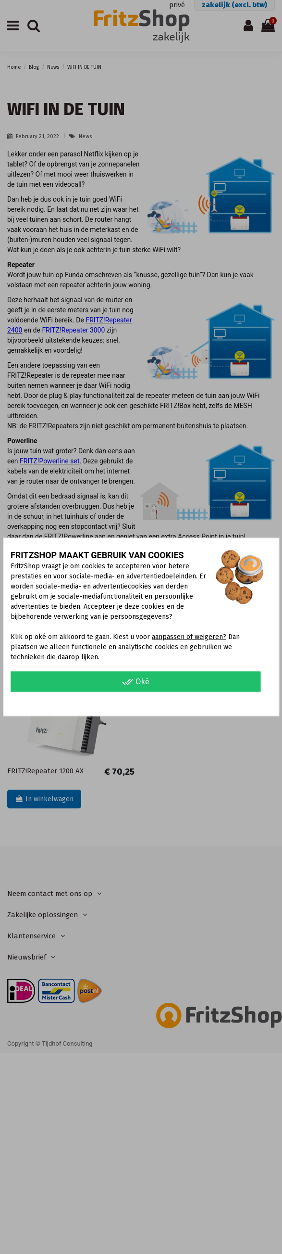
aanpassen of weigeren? (189, 637)
